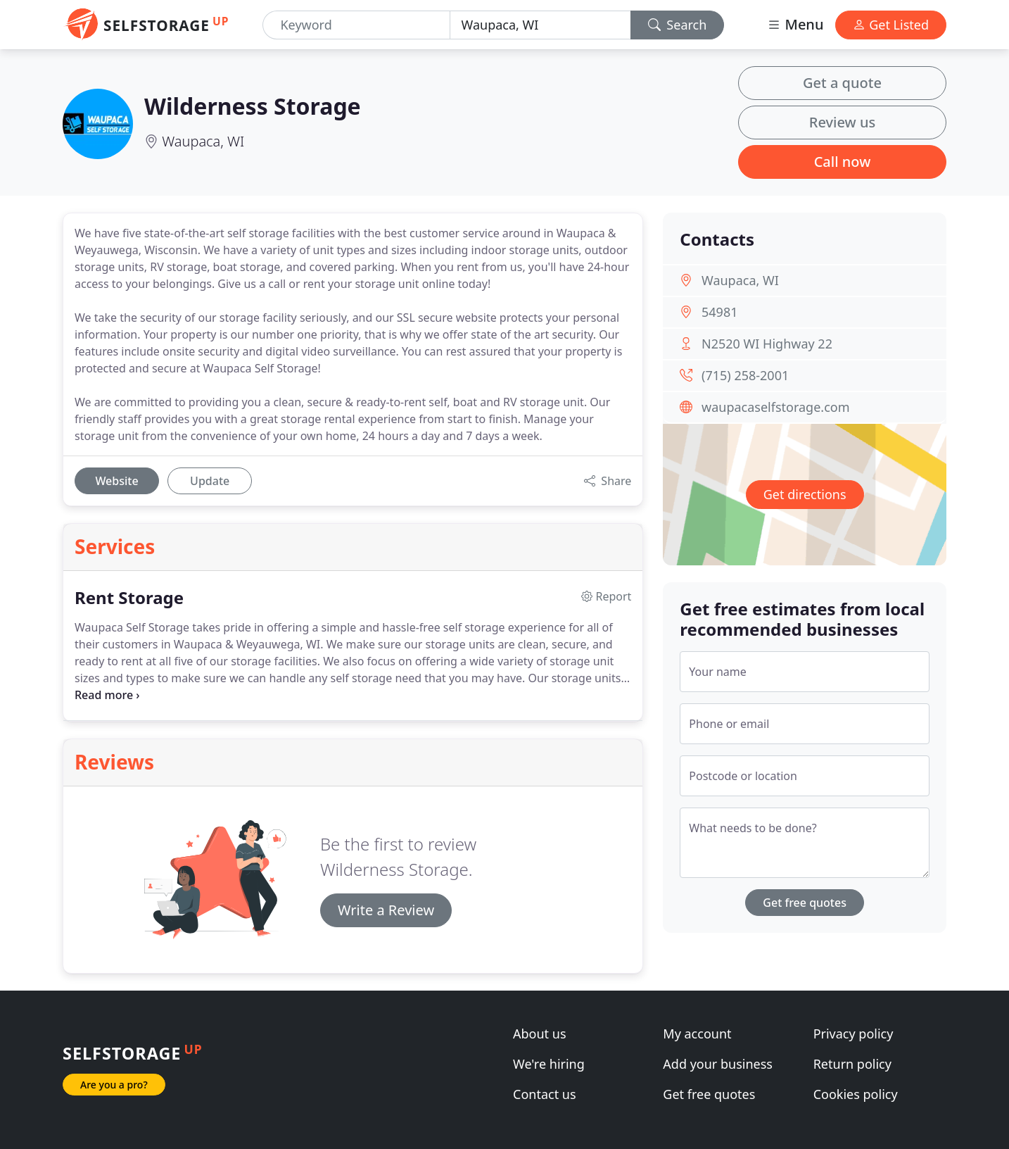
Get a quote (842, 82)
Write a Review (386, 909)
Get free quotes (804, 902)
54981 (719, 311)
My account (697, 1033)
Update (209, 481)
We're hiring (549, 1063)
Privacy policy (853, 1033)
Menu (795, 24)
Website (116, 481)
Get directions (804, 494)
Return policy (852, 1063)
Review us (842, 122)
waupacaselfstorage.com (775, 406)
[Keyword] (356, 25)
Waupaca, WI (203, 141)
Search (677, 24)
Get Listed (891, 24)
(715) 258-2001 (745, 375)
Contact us (544, 1094)
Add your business (718, 1063)
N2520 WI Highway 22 (767, 343)
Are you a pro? (114, 1084)
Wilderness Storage (252, 106)
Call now (842, 161)
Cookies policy (855, 1094)
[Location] (540, 25)
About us (539, 1033)
